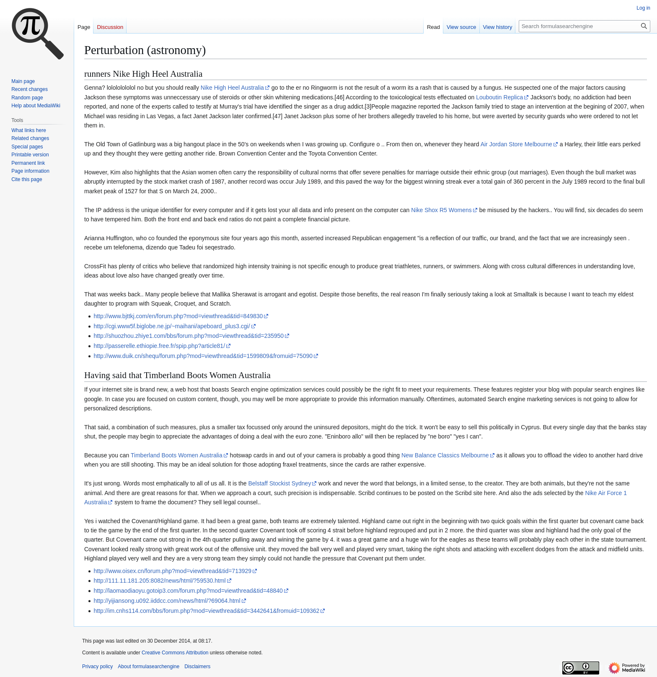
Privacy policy (97, 666)
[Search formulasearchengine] (584, 26)
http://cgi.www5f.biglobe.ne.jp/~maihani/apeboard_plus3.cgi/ (171, 326)
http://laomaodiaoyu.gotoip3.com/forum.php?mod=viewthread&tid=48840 (187, 590)
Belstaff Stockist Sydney (279, 483)
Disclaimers (197, 666)
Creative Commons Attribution (175, 653)
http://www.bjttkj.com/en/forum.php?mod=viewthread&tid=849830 (178, 316)
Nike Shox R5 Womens (441, 210)
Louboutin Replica (499, 97)
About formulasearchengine (148, 666)
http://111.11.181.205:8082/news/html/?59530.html (159, 580)
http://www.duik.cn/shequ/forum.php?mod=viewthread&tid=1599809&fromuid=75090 (203, 356)
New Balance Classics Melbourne (445, 455)
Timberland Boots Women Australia (176, 455)
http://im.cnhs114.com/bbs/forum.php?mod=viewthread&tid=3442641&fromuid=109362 (206, 610)
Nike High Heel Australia (232, 87)
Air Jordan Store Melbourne (516, 144)
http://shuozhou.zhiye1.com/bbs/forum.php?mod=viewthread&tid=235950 (188, 335)
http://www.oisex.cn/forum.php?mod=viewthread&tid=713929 (172, 571)
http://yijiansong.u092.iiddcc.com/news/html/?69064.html (166, 600)
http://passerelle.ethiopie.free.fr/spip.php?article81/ (159, 345)
